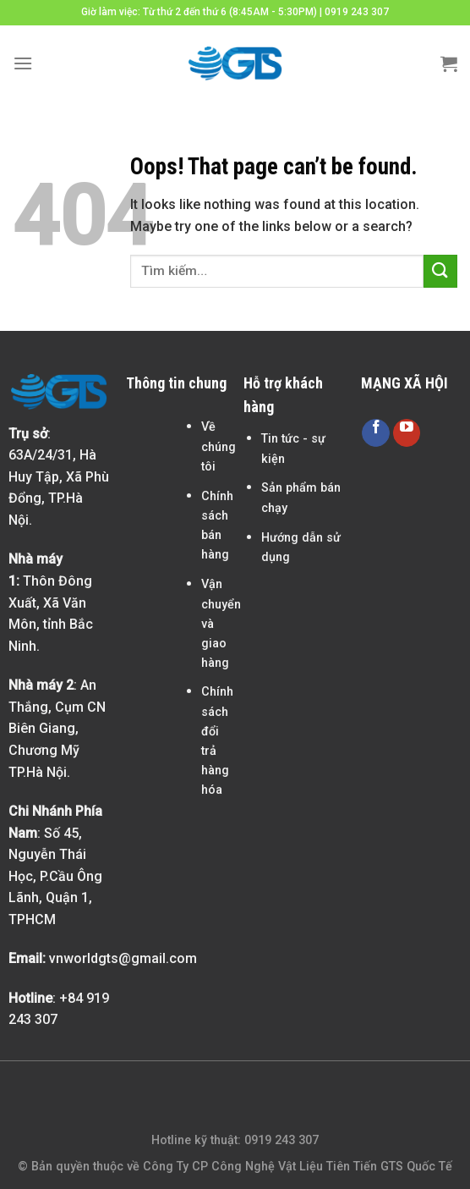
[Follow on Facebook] (376, 433)
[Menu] (23, 63)
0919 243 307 (357, 12)
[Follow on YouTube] (407, 433)
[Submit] (440, 271)
